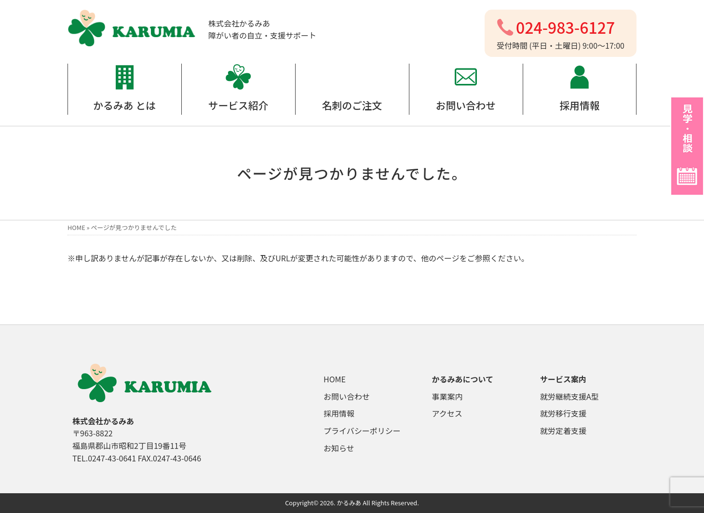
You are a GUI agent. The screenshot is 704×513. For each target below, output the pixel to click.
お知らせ (339, 448)
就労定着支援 (563, 430)
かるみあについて (463, 379)
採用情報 (579, 105)
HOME (76, 227)
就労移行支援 (563, 413)
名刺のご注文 (352, 105)
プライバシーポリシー (362, 430)
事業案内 (447, 396)
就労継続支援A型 (569, 396)
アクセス (447, 413)
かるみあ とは (124, 105)
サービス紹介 (238, 105)
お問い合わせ (466, 105)
